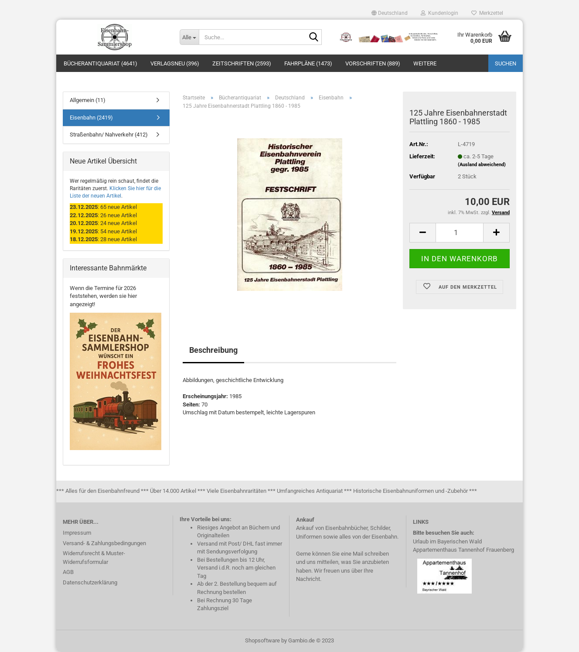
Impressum (77, 532)
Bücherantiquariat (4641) (100, 63)
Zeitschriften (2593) (241, 63)
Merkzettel (487, 13)
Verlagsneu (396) (174, 63)
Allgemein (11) (88, 100)
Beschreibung (213, 350)
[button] (389, 13)
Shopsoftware (262, 640)
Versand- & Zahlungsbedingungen (104, 543)
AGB (68, 572)
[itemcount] (460, 232)
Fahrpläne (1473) (308, 63)
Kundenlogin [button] (439, 13)
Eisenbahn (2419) (91, 117)
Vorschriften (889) (372, 63)
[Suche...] (189, 37)
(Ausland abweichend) (482, 164)
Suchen (505, 63)
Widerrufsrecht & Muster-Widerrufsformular (94, 557)
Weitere (424, 63)
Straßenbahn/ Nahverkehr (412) (109, 134)
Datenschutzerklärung (90, 582)
